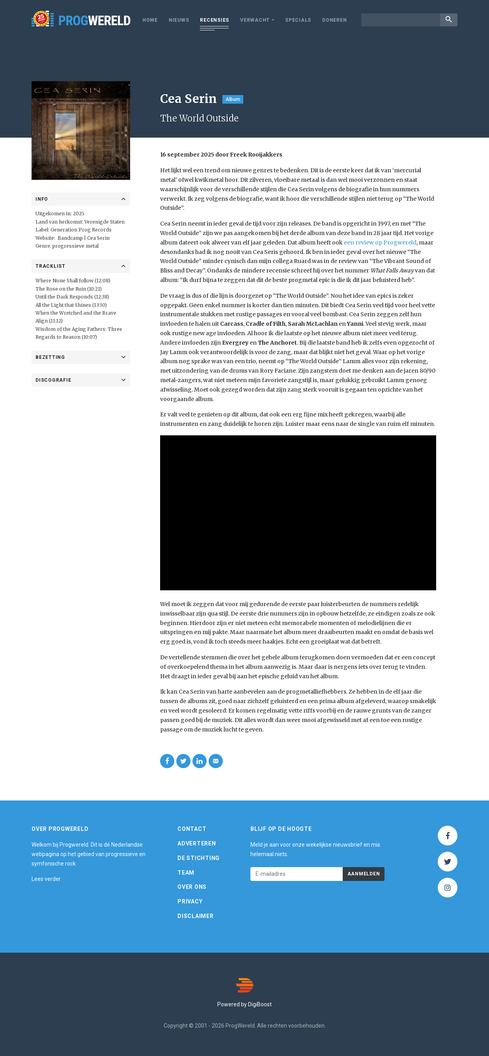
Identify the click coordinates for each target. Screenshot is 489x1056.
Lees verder (46, 879)
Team (185, 872)
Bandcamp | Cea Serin (84, 238)
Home (150, 20)
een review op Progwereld (380, 242)
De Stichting (198, 858)
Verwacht (255, 20)
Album (233, 99)
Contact (191, 829)
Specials (298, 20)
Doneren (334, 20)
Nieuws (179, 20)
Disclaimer (195, 916)
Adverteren (196, 843)
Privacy (189, 902)
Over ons (192, 887)
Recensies (214, 20)
